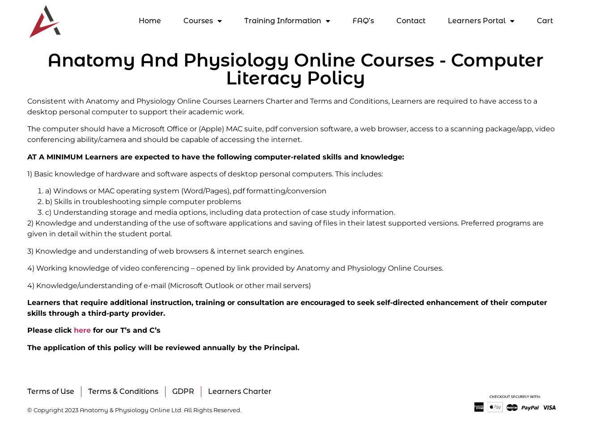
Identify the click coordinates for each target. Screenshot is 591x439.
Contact (410, 21)
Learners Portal (481, 21)
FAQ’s (363, 21)
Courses (202, 21)
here (82, 330)
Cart (545, 21)
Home (150, 21)
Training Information (287, 21)
